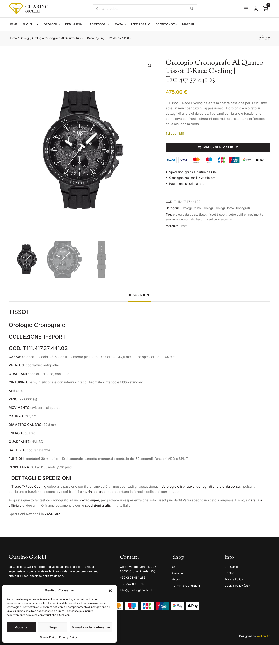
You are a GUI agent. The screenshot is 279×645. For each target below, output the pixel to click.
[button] (110, 590)
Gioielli (29, 24)
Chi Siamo (231, 566)
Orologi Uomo (191, 208)
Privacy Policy (68, 637)
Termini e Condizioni (186, 585)
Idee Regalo (140, 24)
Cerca (192, 9)
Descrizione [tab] (139, 295)
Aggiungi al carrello (220, 147)
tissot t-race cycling (219, 219)
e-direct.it (263, 636)
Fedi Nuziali (74, 24)
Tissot (183, 226)
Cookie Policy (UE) (237, 585)
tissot (203, 214)
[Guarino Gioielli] (28, 8)
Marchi (188, 24)
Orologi (50, 24)
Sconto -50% (166, 24)
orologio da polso (185, 214)
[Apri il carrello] (265, 8)
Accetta (21, 627)
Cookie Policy (48, 637)
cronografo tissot (191, 219)
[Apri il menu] (246, 8)
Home (13, 24)
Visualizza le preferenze (91, 627)
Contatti (230, 573)
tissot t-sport (217, 214)
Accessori (98, 24)
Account (177, 579)
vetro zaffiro (237, 214)
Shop (175, 566)
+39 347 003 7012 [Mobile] (132, 584)
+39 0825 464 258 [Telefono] (132, 577)
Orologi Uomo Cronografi (232, 208)
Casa (119, 24)
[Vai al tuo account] (256, 8)
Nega (53, 627)
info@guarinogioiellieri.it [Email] (136, 590)
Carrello (177, 573)
